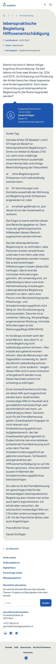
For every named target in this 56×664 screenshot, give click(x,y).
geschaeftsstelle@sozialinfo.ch (18, 626)
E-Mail (7, 603)
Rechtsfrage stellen (12, 572)
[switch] (28, 658)
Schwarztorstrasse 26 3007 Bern (13, 616)
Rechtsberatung (26, 15)
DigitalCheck (9, 567)
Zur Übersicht (11, 548)
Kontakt (8, 647)
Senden (45, 603)
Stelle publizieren (11, 562)
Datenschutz (25, 647)
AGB (16, 647)
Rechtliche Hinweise (42, 647)
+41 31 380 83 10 (11, 623)
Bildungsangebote (12, 577)
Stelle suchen (9, 557)
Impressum (28, 652)
